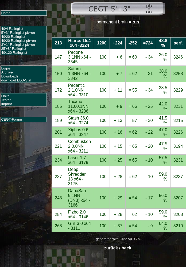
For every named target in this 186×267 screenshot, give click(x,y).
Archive (7, 72)
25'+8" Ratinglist (13, 49)
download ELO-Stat (16, 80)
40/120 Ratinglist (14, 53)
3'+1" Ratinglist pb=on (18, 45)
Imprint (6, 104)
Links (5, 96)
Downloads (9, 76)
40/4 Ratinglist (12, 29)
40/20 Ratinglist (13, 37)
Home (5, 13)
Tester (5, 100)
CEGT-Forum (11, 119)
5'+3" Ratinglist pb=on (18, 33)
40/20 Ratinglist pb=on (18, 41)
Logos (5, 68)
